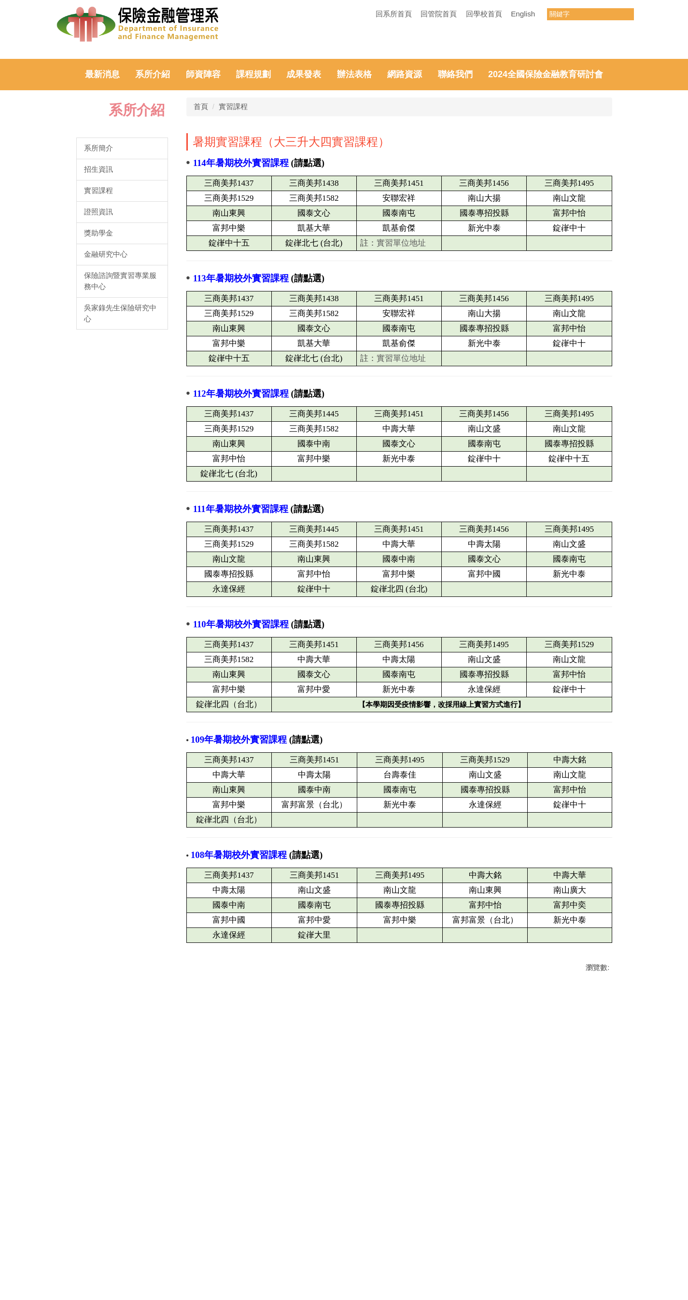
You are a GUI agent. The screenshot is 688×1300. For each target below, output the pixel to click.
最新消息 (102, 257)
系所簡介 (98, 330)
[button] (19, 144)
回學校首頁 (484, 14)
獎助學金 (98, 415)
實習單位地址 (401, 425)
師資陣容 (203, 257)
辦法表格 (354, 257)
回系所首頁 (394, 14)
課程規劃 (253, 257)
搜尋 (626, 14)
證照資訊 (98, 393)
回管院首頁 (439, 14)
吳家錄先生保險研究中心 (120, 495)
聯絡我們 (455, 257)
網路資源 (404, 257)
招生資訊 (98, 351)
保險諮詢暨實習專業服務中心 (120, 462)
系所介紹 (152, 257)
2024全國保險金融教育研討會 (545, 257)
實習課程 (98, 372)
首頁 (201, 289)
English (523, 14)
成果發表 (303, 257)
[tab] (270, 231)
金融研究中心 (105, 436)
